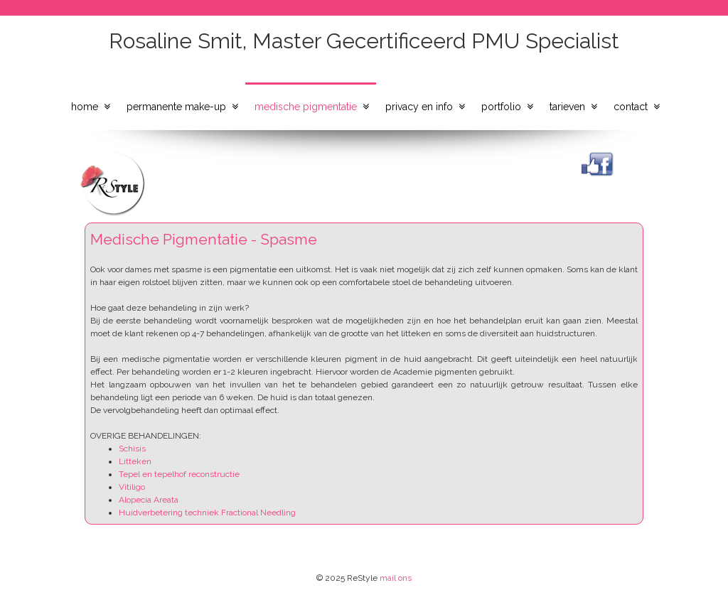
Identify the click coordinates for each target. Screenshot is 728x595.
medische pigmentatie (306, 106)
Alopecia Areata (148, 500)
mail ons (396, 578)
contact (631, 106)
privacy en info (419, 106)
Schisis (132, 449)
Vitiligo (132, 487)
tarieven (567, 106)
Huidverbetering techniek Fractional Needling (207, 513)
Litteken (135, 461)
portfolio (501, 106)
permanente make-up (176, 106)
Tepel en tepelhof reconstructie (179, 474)
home (84, 106)
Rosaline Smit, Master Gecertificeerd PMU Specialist (364, 40)
